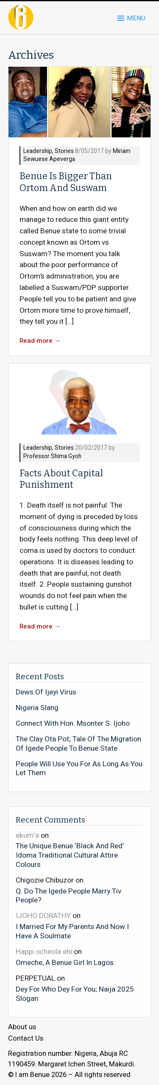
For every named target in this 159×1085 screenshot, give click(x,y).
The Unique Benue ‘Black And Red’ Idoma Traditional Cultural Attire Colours (70, 855)
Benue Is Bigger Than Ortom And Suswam (66, 182)
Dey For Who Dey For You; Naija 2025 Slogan (75, 993)
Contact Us (25, 1038)
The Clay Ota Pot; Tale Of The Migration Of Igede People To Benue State (78, 744)
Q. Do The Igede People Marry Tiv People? (68, 895)
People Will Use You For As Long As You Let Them (79, 769)
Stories (64, 152)
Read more (40, 341)
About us (22, 1027)
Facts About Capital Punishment (61, 479)
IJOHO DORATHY (43, 915)
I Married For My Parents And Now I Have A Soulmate (72, 930)
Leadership (37, 152)
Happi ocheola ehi (44, 951)
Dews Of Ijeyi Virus (46, 692)
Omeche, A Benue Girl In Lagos (65, 962)
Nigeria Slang (37, 708)
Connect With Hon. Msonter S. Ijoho (73, 723)
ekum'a (27, 835)
